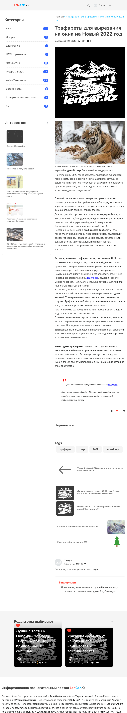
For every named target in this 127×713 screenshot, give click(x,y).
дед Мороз (92, 277)
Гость (99, 5)
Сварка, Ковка (14, 88)
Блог (8, 28)
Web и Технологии (16, 80)
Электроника (13, 45)
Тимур (68, 560)
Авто (8, 106)
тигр (82, 449)
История (10, 37)
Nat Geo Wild (13, 62)
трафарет (65, 449)
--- (18, 625)
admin (25, 658)
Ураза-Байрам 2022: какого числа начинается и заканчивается (88, 643)
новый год (112, 449)
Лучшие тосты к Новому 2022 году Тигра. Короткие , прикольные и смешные (34, 641)
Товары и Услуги (15, 71)
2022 (95, 449)
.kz (21, 5)
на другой (112, 384)
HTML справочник (16, 54)
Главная (59, 16)
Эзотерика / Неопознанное (21, 97)
